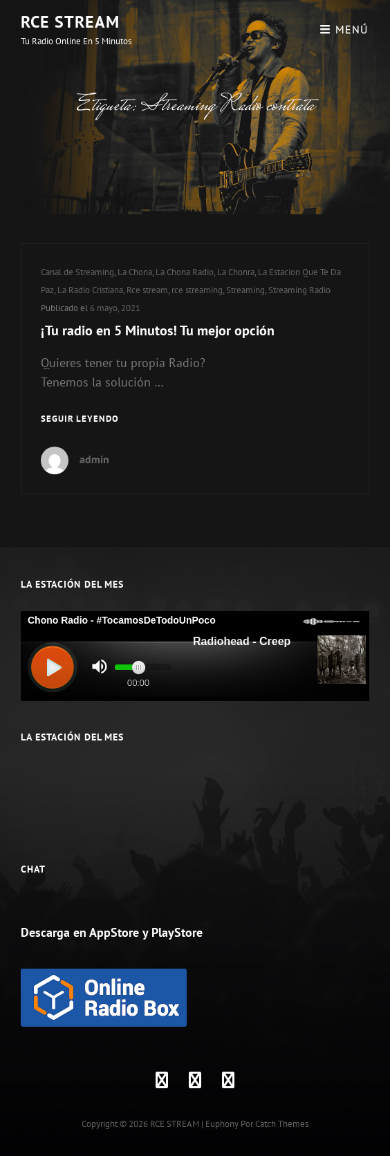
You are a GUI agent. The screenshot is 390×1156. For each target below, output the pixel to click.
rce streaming (197, 290)
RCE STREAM (70, 21)
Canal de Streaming (77, 272)
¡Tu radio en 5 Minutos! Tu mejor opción (158, 330)
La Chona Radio (185, 272)
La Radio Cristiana (90, 290)
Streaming (245, 290)
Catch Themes (281, 1124)
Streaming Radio (299, 290)
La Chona (135, 272)
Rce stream (147, 290)
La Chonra (235, 272)
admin (94, 459)
